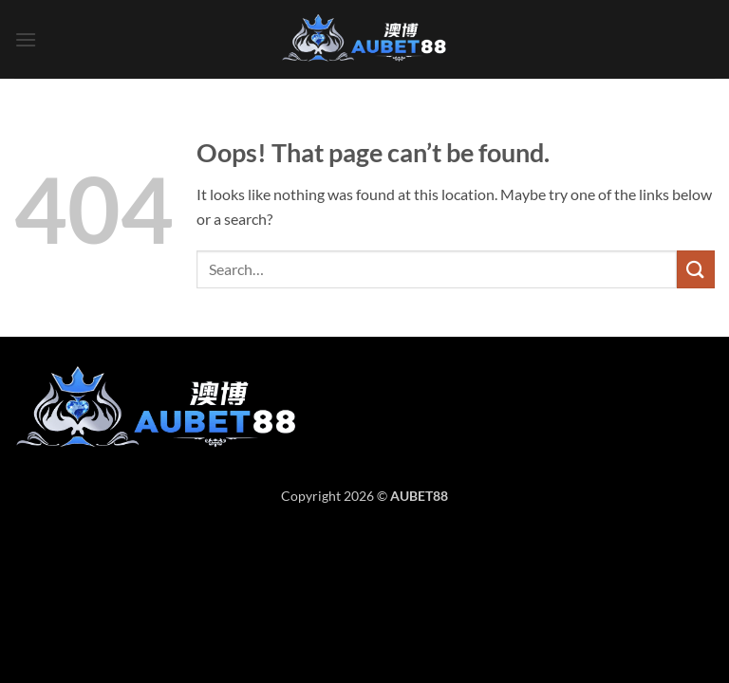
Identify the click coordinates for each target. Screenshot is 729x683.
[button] (25, 39)
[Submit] (696, 268)
